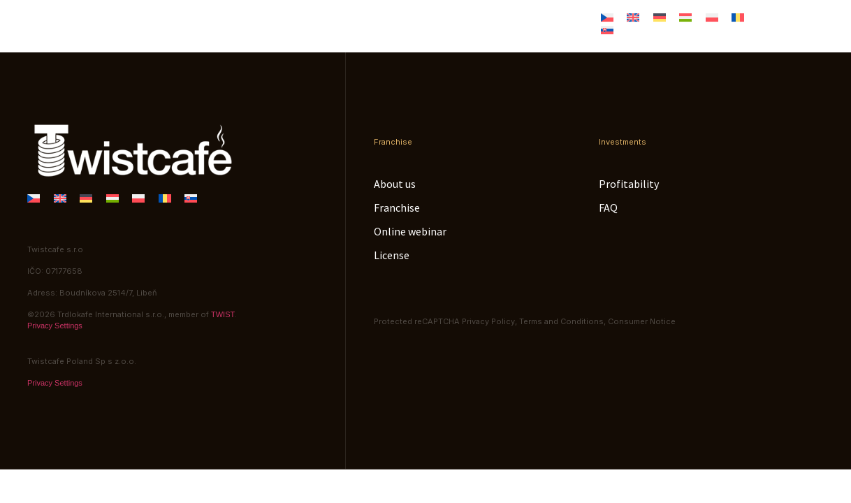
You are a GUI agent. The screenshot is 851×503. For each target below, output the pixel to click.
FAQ (608, 207)
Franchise (354, 19)
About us (270, 19)
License (544, 19)
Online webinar (451, 19)
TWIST (223, 314)
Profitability (629, 184)
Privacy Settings (54, 325)
